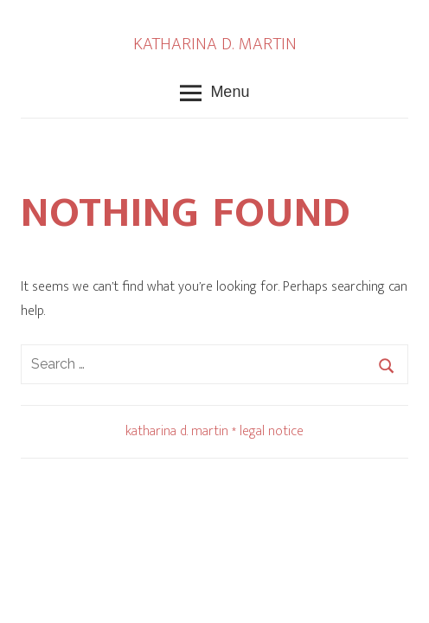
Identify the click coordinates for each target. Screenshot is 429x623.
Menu (215, 93)
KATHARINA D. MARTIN (215, 44)
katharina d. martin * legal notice (214, 431)
